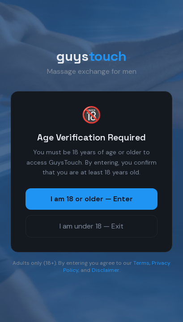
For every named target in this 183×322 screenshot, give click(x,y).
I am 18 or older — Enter (92, 198)
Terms (141, 263)
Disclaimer (105, 270)
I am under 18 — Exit (91, 226)
